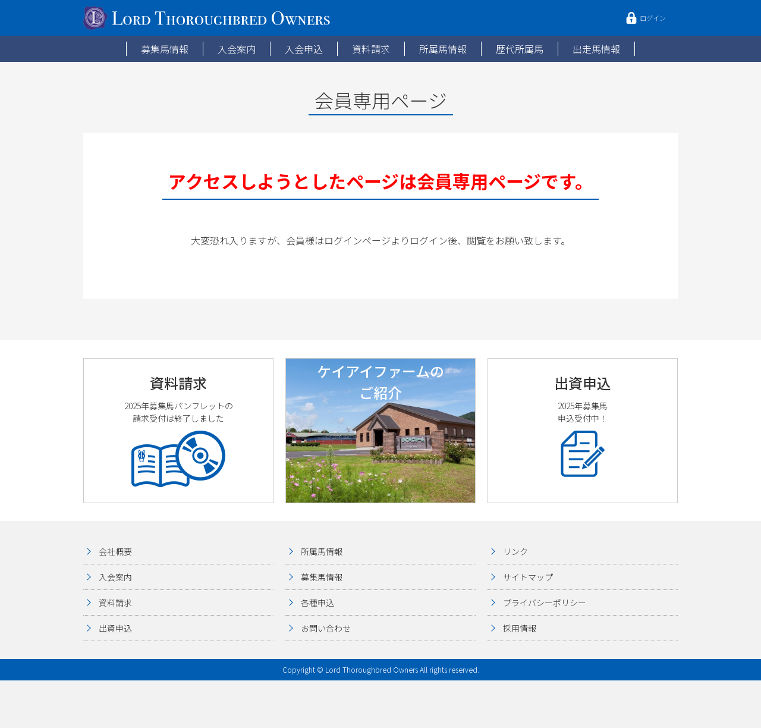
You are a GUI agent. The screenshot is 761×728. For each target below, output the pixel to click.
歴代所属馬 (519, 49)
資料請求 (371, 49)
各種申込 (317, 602)
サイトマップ (528, 577)
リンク (515, 551)
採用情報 (519, 628)
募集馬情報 (164, 49)
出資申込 (115, 628)
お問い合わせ (326, 628)
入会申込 (304, 49)
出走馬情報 (596, 49)
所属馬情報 (443, 49)
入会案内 (237, 49)
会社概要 (115, 551)
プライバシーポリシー (544, 602)
